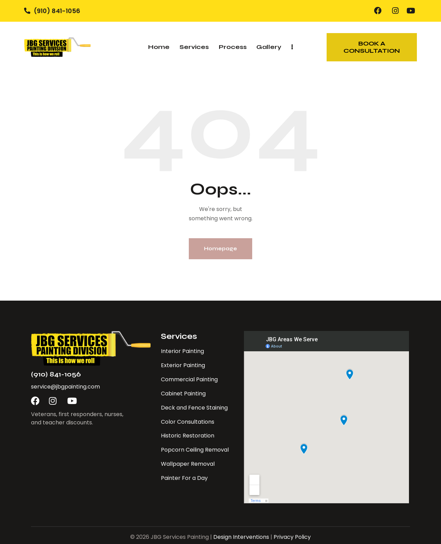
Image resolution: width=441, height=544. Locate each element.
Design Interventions (241, 537)
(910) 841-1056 (56, 374)
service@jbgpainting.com (65, 387)
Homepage (220, 248)
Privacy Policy (292, 537)
